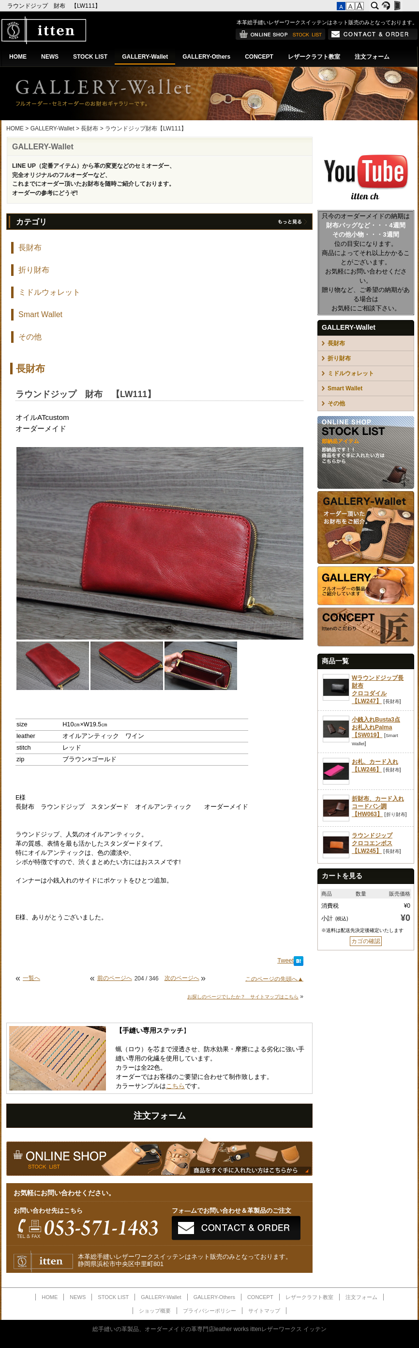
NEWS (50, 56)
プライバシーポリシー (209, 1311)
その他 (30, 337)
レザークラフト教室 (314, 56)
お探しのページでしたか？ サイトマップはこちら (243, 996)
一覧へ (31, 978)
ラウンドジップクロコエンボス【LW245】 (372, 843)
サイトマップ (264, 1311)
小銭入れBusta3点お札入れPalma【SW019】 (376, 727)
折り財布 (33, 270)
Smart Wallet (40, 314)
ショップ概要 (155, 1311)
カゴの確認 (365, 941)
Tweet (285, 960)
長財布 (89, 128)
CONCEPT (259, 56)
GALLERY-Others (206, 56)
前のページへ (114, 978)
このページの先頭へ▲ (274, 978)
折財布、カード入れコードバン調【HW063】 (378, 806)
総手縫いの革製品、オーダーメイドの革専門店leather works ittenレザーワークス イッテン (209, 1329)
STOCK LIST (90, 56)
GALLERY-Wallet (145, 56)
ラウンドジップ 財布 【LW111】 (54, 5)
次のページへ (182, 978)
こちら (175, 1086)
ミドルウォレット (49, 292)
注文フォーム (372, 56)
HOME (18, 56)
